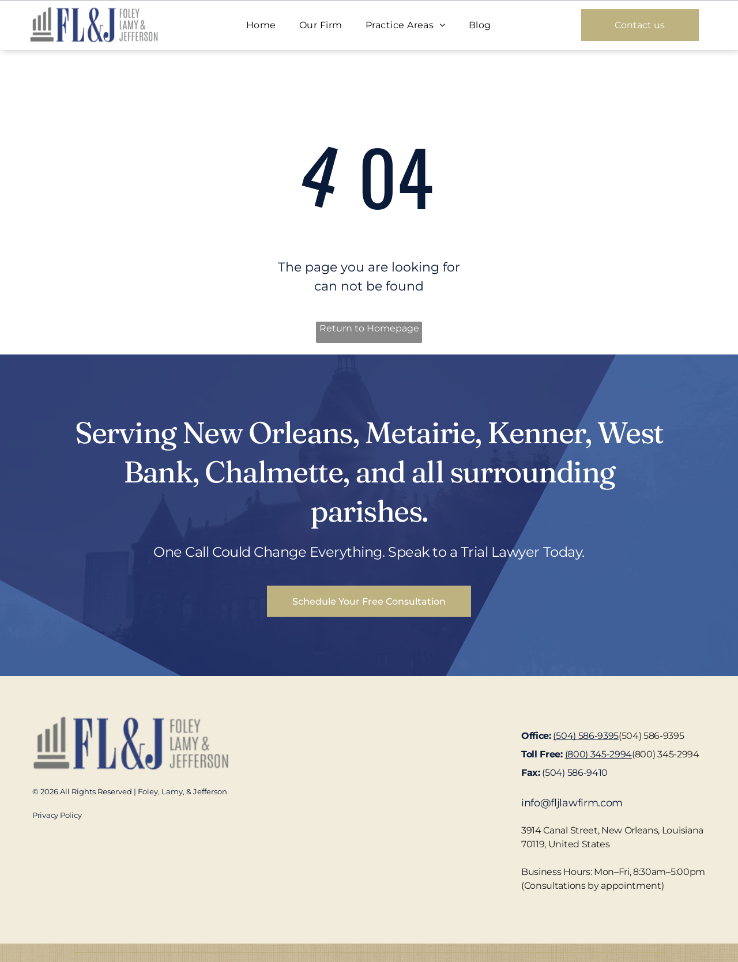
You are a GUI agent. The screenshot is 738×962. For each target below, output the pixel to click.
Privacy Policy (56, 815)
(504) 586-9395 (651, 735)
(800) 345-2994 (665, 754)
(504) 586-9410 (575, 772)
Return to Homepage (369, 328)
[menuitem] (261, 25)
